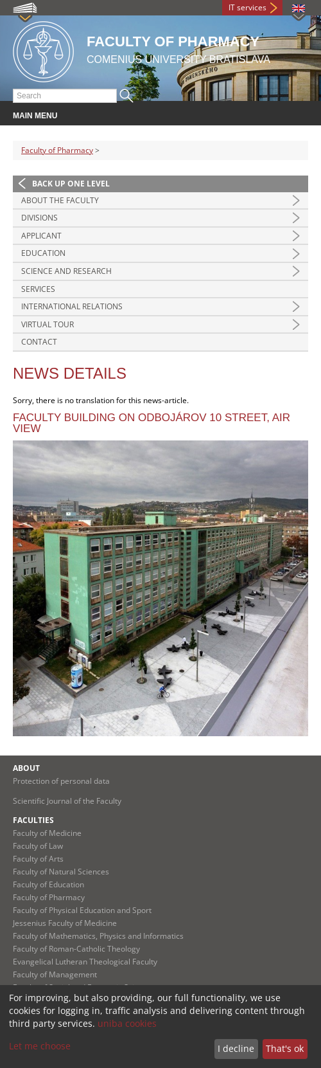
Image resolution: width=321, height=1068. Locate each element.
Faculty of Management (55, 974)
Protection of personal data (61, 780)
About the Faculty (60, 200)
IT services (247, 7)
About (26, 768)
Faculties (33, 820)
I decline (236, 1048)
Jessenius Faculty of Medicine (65, 923)
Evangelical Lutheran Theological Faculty (85, 961)
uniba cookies (127, 1023)
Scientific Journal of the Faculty (67, 800)
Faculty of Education (48, 884)
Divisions (39, 217)
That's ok (285, 1048)
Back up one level (71, 183)
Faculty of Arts (38, 858)
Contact (39, 341)
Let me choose (40, 1046)
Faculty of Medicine (47, 833)
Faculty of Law (38, 845)
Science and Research (66, 271)
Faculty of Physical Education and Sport (82, 910)
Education (43, 253)
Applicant (41, 235)
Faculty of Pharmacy (57, 150)
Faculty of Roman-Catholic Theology (76, 948)
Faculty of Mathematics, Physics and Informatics (98, 935)
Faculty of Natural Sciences (61, 871)
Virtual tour (47, 324)
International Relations (72, 306)
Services (38, 289)
